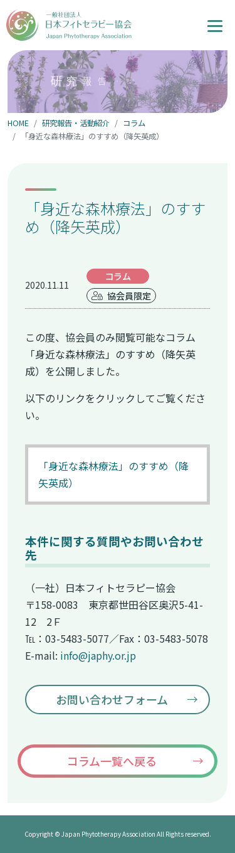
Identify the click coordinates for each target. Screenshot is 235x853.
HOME (18, 123)
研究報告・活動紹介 (76, 123)
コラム (134, 123)
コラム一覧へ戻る (112, 761)
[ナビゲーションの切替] (215, 24)
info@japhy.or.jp (98, 655)
